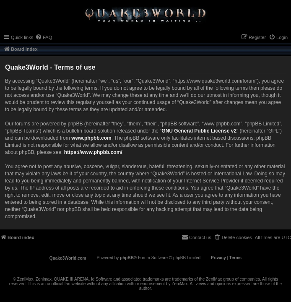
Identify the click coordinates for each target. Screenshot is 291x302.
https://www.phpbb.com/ (93, 152)
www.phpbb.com (91, 138)
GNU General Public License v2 (198, 131)
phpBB (127, 257)
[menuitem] (43, 37)
